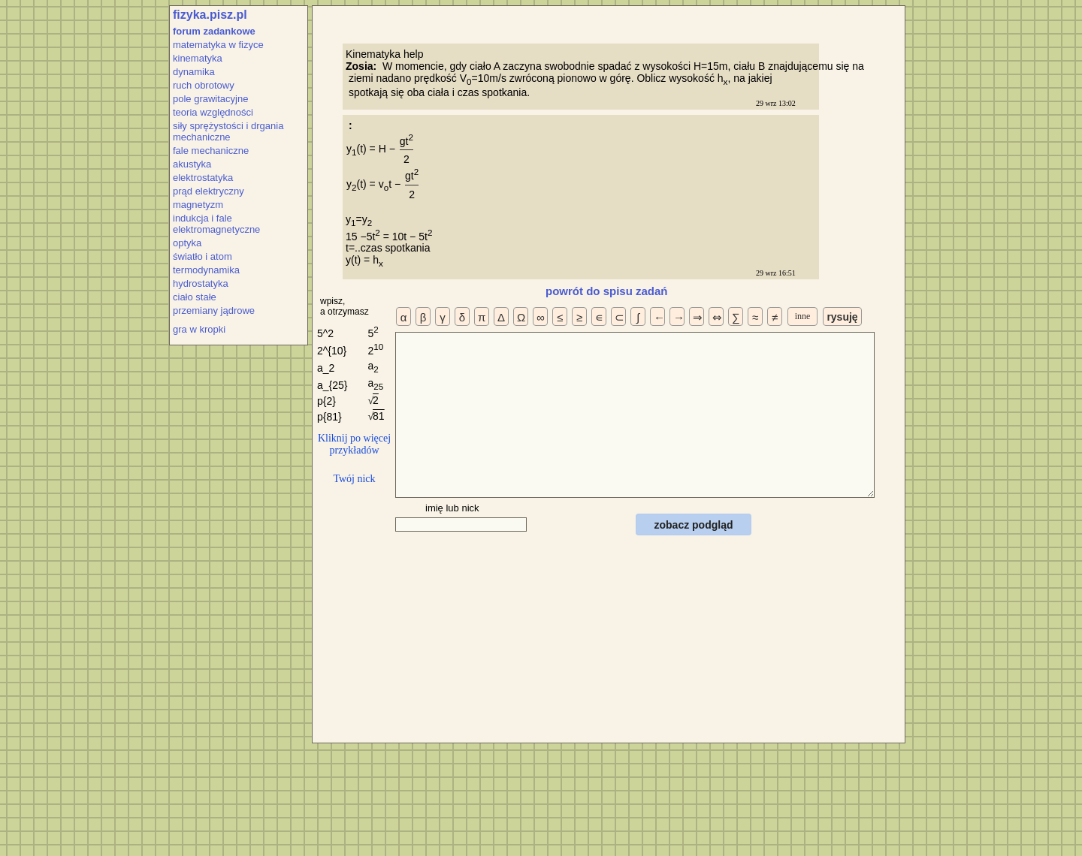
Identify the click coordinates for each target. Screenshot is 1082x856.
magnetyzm (198, 204)
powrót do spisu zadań (607, 291)
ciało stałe (194, 297)
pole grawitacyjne (210, 98)
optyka (187, 243)
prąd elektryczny (208, 191)
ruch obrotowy (203, 85)
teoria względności (213, 112)
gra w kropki (199, 329)
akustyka (192, 164)
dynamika (194, 71)
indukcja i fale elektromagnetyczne (216, 223)
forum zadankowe (214, 31)
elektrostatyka (203, 177)
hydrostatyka (200, 283)
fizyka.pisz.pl (210, 14)
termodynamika (206, 270)
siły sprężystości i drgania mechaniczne (228, 131)
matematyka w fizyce (218, 44)
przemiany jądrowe (214, 310)
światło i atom (202, 256)
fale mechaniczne (211, 150)
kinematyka (197, 58)
